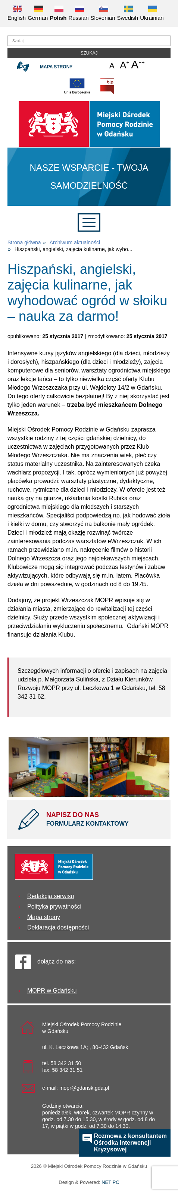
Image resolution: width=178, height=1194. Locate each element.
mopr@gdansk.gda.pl (84, 1088)
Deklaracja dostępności (58, 927)
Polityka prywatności (54, 906)
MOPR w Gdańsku (51, 990)
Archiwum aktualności (75, 242)
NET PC (110, 1183)
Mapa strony (56, 66)
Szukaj (88, 53)
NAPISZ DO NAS (102, 819)
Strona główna (24, 242)
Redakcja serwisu (50, 896)
